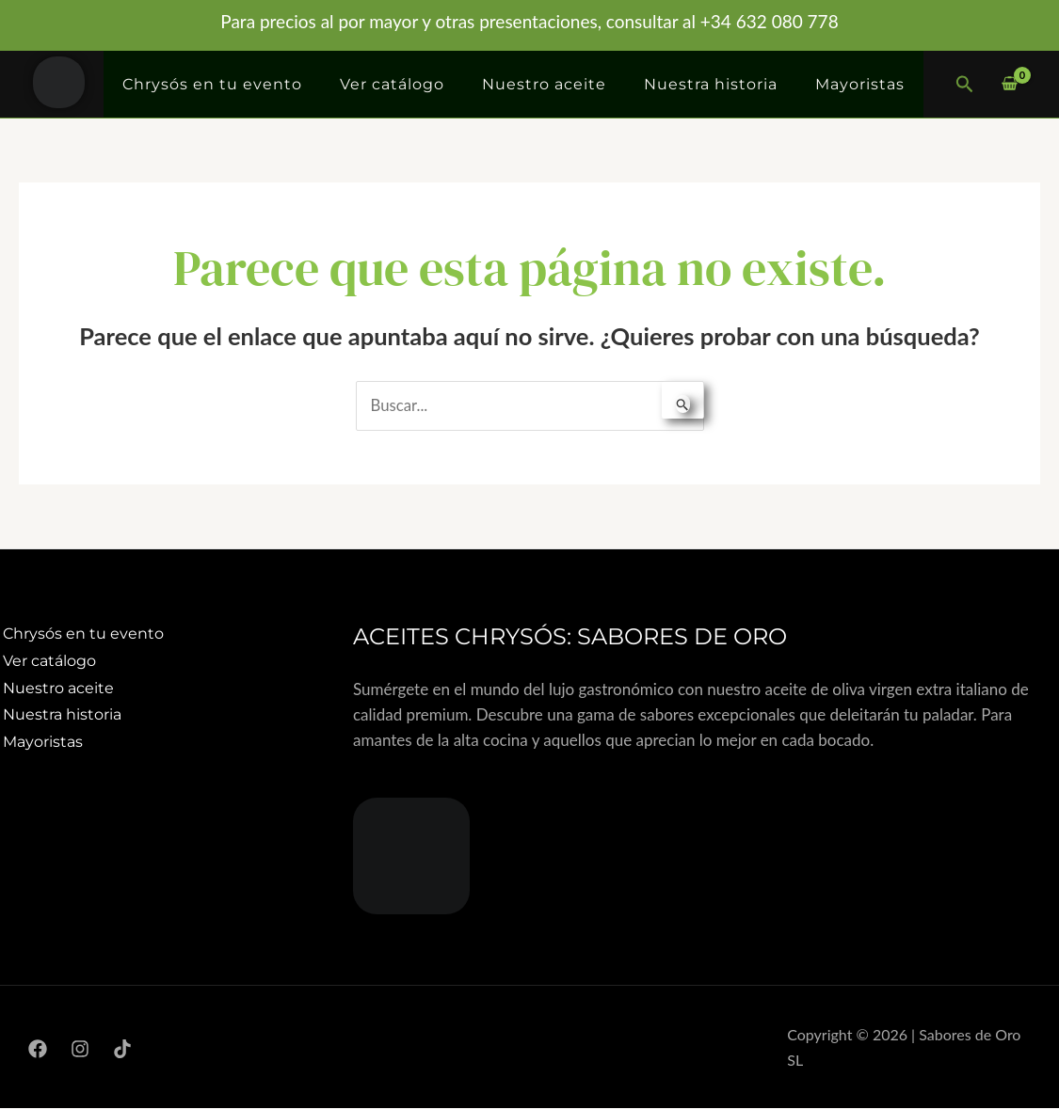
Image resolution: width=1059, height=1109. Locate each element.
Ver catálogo (46, 661)
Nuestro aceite (55, 687)
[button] (964, 84)
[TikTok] (122, 1049)
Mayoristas (40, 740)
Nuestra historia (59, 713)
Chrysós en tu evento (80, 633)
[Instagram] (80, 1049)
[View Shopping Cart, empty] (1009, 85)
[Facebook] (37, 1049)
